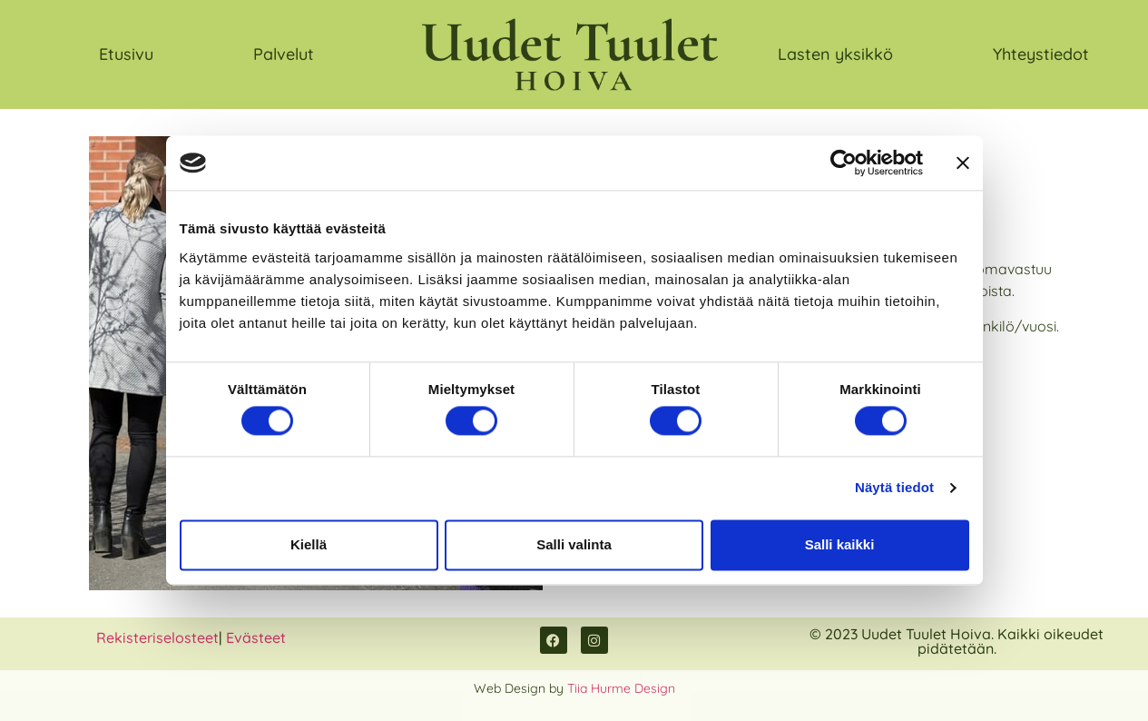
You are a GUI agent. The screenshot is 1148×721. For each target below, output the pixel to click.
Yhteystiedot (1041, 54)
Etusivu (126, 54)
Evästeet (256, 637)
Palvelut (283, 54)
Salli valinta (574, 544)
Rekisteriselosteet (157, 637)
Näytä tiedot (894, 488)
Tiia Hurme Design (621, 688)
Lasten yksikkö (835, 54)
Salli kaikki (840, 544)
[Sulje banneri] (963, 162)
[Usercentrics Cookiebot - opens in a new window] (843, 162)
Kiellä (308, 544)
